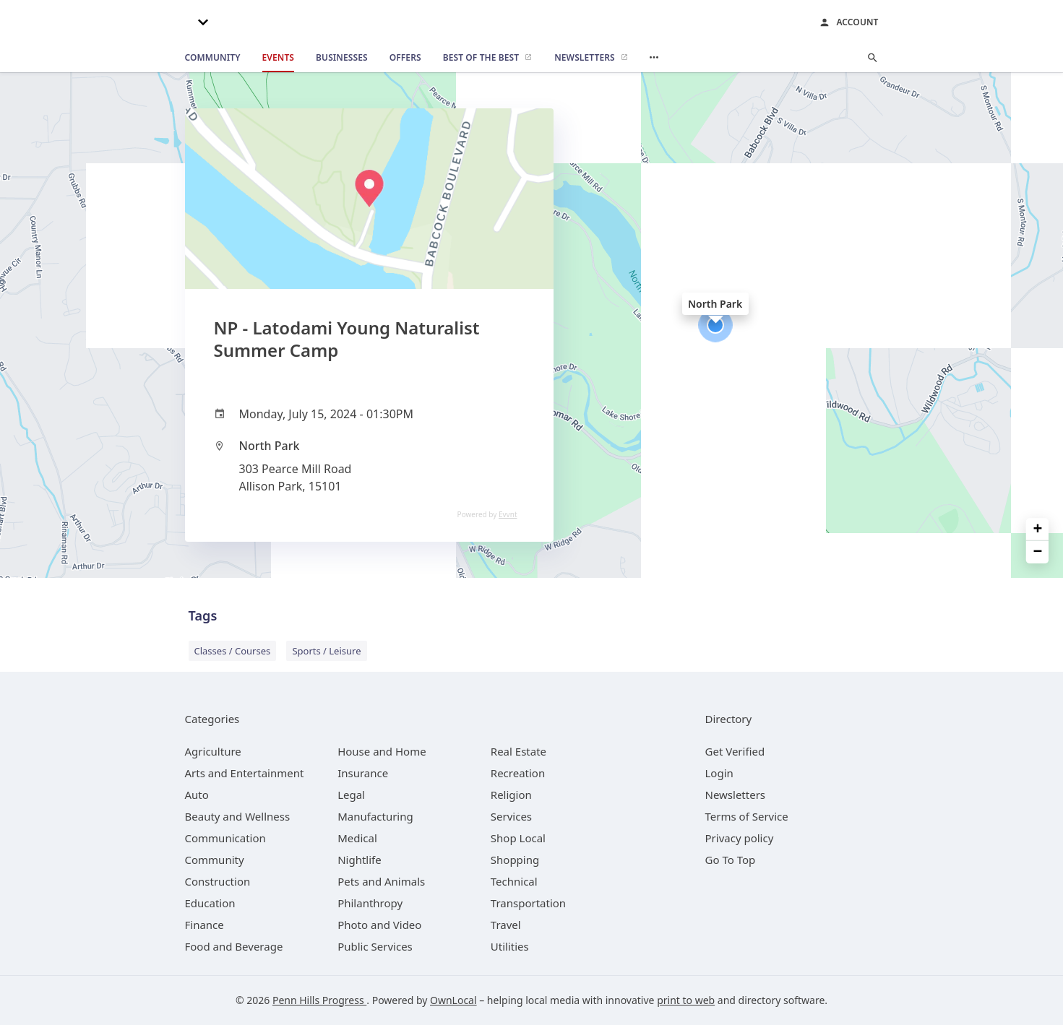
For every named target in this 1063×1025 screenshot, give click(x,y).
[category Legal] (351, 794)
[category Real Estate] (518, 751)
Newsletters (735, 794)
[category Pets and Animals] (381, 881)
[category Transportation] (528, 903)
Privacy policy (739, 838)
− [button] (1038, 552)
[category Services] (511, 816)
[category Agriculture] (213, 751)
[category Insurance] (362, 773)
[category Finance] (204, 924)
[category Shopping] (515, 859)
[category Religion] (511, 794)
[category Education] (210, 903)
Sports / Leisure (326, 650)
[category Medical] (357, 838)
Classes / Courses (232, 650)
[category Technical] (514, 881)
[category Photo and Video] (379, 924)
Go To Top (730, 859)
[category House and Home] (381, 751)
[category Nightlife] (359, 859)
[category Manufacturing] (375, 816)
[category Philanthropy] (370, 903)
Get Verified (735, 751)
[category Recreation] (518, 773)
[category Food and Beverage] (234, 946)
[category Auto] (197, 794)
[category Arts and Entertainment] (244, 773)
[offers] (405, 57)
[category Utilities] (510, 946)
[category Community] (214, 859)
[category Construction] (218, 881)
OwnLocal (453, 1000)
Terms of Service (746, 816)
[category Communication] (225, 838)
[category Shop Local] (518, 838)
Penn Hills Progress (319, 1000)
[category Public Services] (375, 946)
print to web (686, 1000)
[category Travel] (506, 924)
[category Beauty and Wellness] (238, 816)
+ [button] (1038, 529)
